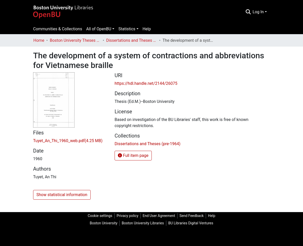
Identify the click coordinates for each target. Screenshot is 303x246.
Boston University (103, 223)
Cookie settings (100, 216)
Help (147, 28)
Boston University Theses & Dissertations (75, 40)
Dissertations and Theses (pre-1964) (131, 40)
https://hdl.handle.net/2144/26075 (146, 83)
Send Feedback (192, 216)
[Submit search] (248, 12)
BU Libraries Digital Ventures (190, 223)
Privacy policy (127, 216)
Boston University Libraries (143, 223)
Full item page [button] (133, 155)
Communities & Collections (57, 28)
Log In (258, 11)
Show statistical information (61, 194)
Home (38, 40)
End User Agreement (159, 216)
